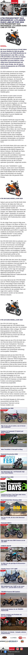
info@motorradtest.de (14, 651)
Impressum (3, 654)
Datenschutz (10, 654)
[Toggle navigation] (24, 2)
